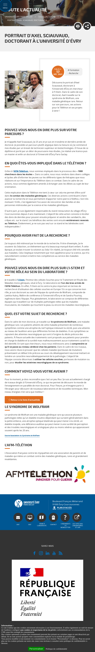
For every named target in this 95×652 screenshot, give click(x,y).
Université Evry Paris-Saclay (18, 16)
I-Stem (21, 279)
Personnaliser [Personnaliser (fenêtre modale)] (36, 648)
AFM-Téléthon (21, 171)
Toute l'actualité (46, 16)
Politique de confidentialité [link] (56, 649)
